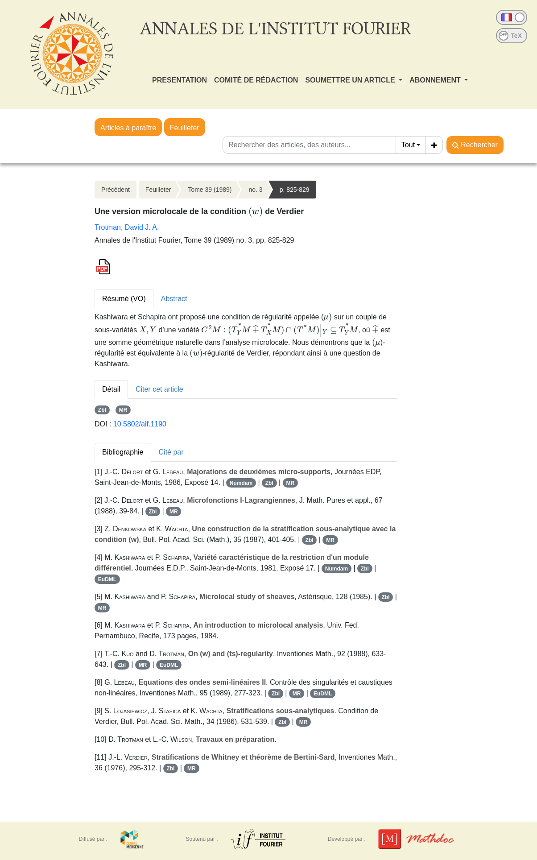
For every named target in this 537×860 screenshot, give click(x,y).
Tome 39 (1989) (209, 189)
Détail (111, 389)
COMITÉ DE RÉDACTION (256, 80)
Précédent (115, 189)
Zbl (102, 410)
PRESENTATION (179, 80)
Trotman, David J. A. (127, 227)
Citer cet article (159, 389)
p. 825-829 (295, 189)
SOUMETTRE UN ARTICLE (351, 80)
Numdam (241, 483)
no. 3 (255, 189)
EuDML (107, 579)
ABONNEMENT (436, 80)
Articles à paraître (128, 128)
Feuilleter (184, 128)
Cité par (171, 452)
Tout (408, 145)
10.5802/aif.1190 (139, 424)
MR (123, 410)
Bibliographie (123, 452)
